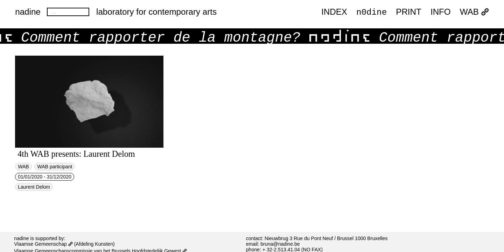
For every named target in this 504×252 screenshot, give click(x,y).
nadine (28, 11)
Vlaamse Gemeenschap (43, 244)
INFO (440, 12)
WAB (474, 12)
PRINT (408, 12)
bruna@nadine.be (280, 244)
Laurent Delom (34, 187)
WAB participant (54, 166)
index (334, 12)
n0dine (371, 12)
